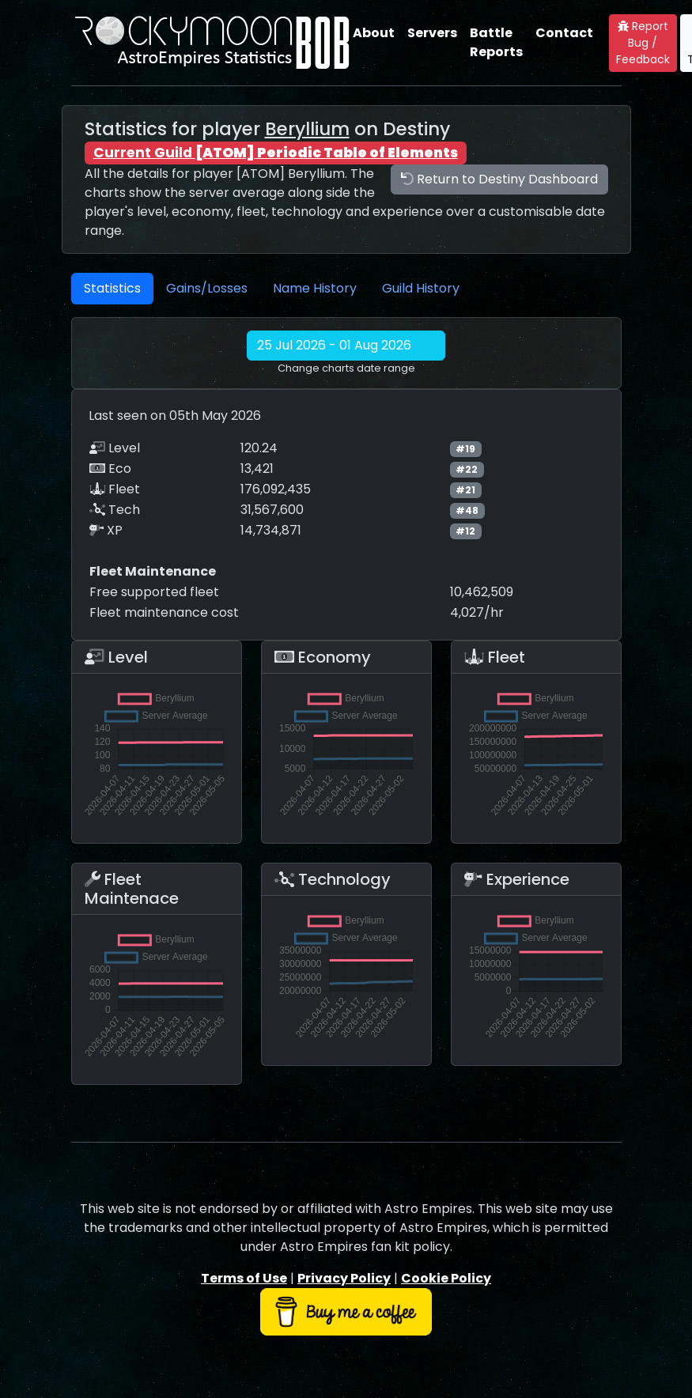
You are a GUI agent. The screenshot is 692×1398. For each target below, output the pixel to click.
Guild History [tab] (420, 288)
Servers (432, 33)
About (374, 33)
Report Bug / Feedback (643, 42)
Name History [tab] (315, 288)
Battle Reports (496, 42)
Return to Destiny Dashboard (499, 179)
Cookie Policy (446, 1278)
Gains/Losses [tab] (207, 288)
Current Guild (275, 152)
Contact (564, 33)
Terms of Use (244, 1278)
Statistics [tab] (112, 288)
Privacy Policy (344, 1278)
